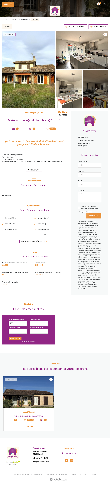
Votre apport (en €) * (15, 327)
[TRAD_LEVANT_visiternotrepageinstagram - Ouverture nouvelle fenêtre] (71, 460)
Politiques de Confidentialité (85, 284)
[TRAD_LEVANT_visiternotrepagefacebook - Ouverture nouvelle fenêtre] (66, 460)
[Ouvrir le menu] (8, 4)
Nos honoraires (38, 474)
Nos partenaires (50, 474)
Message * (81, 190)
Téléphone (81, 171)
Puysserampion (24, 19)
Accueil (5, 19)
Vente (14, 19)
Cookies (94, 474)
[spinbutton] (39, 331)
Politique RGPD (84, 474)
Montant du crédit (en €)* (16, 319)
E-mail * (80, 181)
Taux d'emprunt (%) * (36, 327)
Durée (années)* (35, 319)
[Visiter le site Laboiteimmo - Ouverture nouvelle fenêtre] (58, 479)
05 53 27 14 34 (83, 137)
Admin (74, 474)
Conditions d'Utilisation (84, 286)
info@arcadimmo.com (86, 140)
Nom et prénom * (83, 161)
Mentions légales (63, 474)
